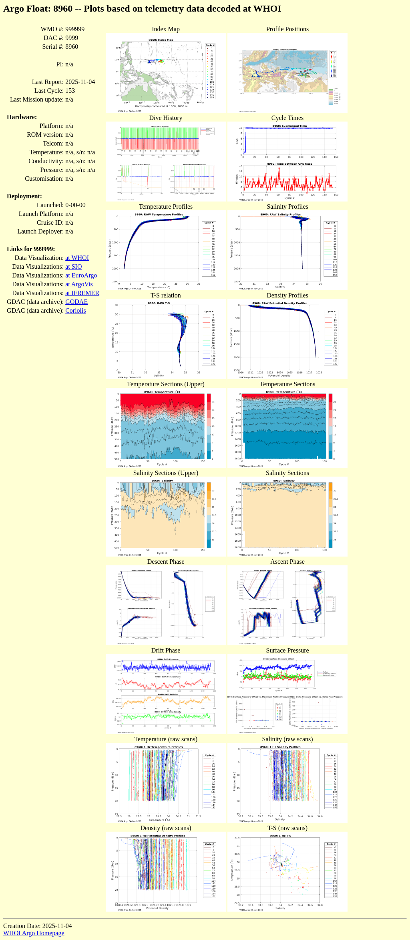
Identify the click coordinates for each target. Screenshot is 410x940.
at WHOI (77, 257)
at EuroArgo (81, 275)
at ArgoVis (79, 284)
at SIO (73, 266)
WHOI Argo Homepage (33, 933)
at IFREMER (82, 292)
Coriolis (75, 310)
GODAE (76, 301)
